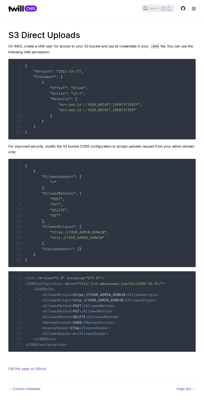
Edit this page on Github (27, 369)
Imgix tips (186, 389)
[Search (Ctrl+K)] (158, 8)
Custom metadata (24, 389)
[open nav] (194, 8)
